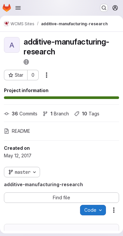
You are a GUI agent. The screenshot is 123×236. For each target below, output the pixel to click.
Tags (86, 113)
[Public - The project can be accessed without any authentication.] (26, 62)
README (17, 131)
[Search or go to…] (104, 8)
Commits (20, 113)
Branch (56, 113)
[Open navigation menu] (18, 8)
